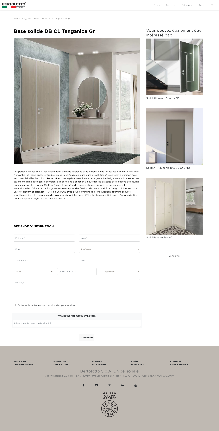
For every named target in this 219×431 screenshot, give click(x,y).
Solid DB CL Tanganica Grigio (56, 18)
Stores (201, 5)
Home (17, 18)
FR (212, 5)
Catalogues (187, 5)
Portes (157, 5)
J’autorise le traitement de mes (44, 305)
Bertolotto (174, 256)
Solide (37, 18)
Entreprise (170, 5)
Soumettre (86, 337)
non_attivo (27, 18)
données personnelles (63, 305)
